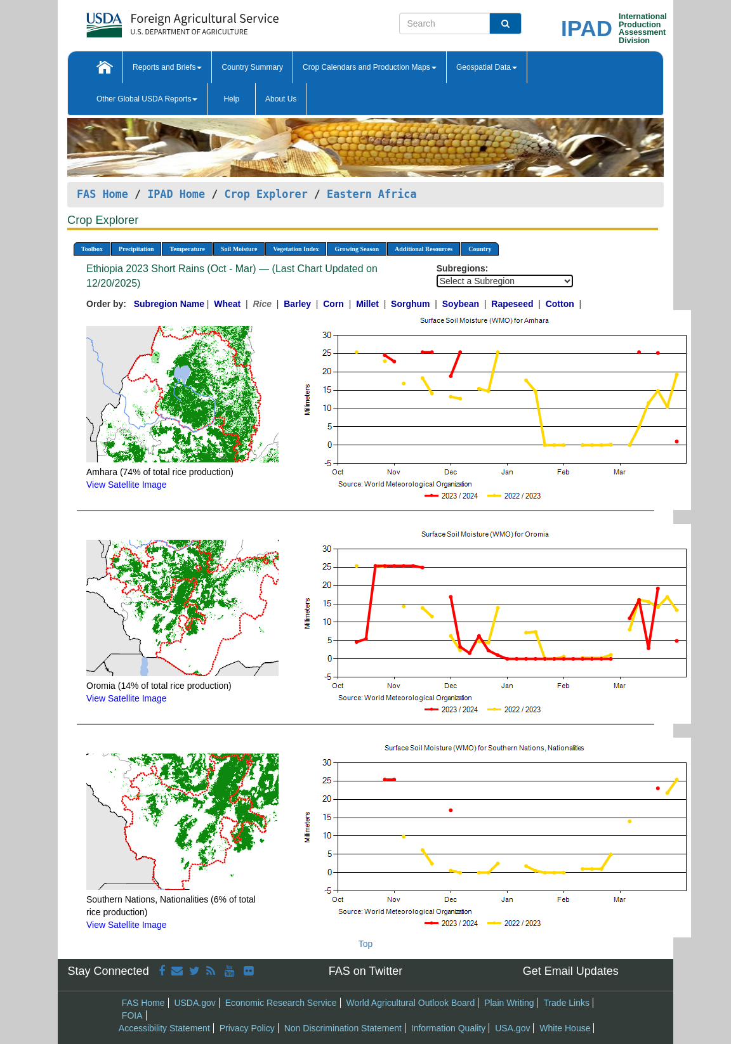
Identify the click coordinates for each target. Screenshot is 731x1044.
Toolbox (92, 248)
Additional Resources (423, 248)
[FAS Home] (150, 21)
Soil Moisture (239, 248)
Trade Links (566, 1003)
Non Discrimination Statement (343, 1028)
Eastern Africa (371, 194)
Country (479, 248)
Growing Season (356, 248)
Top (366, 944)
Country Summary (252, 67)
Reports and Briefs (167, 67)
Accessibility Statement (164, 1028)
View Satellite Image (126, 485)
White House (564, 1028)
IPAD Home (176, 194)
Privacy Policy (247, 1028)
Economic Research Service (281, 1003)
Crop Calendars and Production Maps (370, 67)
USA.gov (512, 1028)
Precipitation (136, 248)
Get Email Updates (571, 971)
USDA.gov (194, 1003)
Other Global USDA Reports (146, 99)
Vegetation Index (296, 248)
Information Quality (448, 1028)
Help (231, 99)
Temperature (187, 248)
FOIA (132, 1015)
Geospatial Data (486, 67)
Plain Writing (509, 1003)
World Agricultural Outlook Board (410, 1003)
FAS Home (102, 194)
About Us (280, 99)
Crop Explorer (265, 194)
